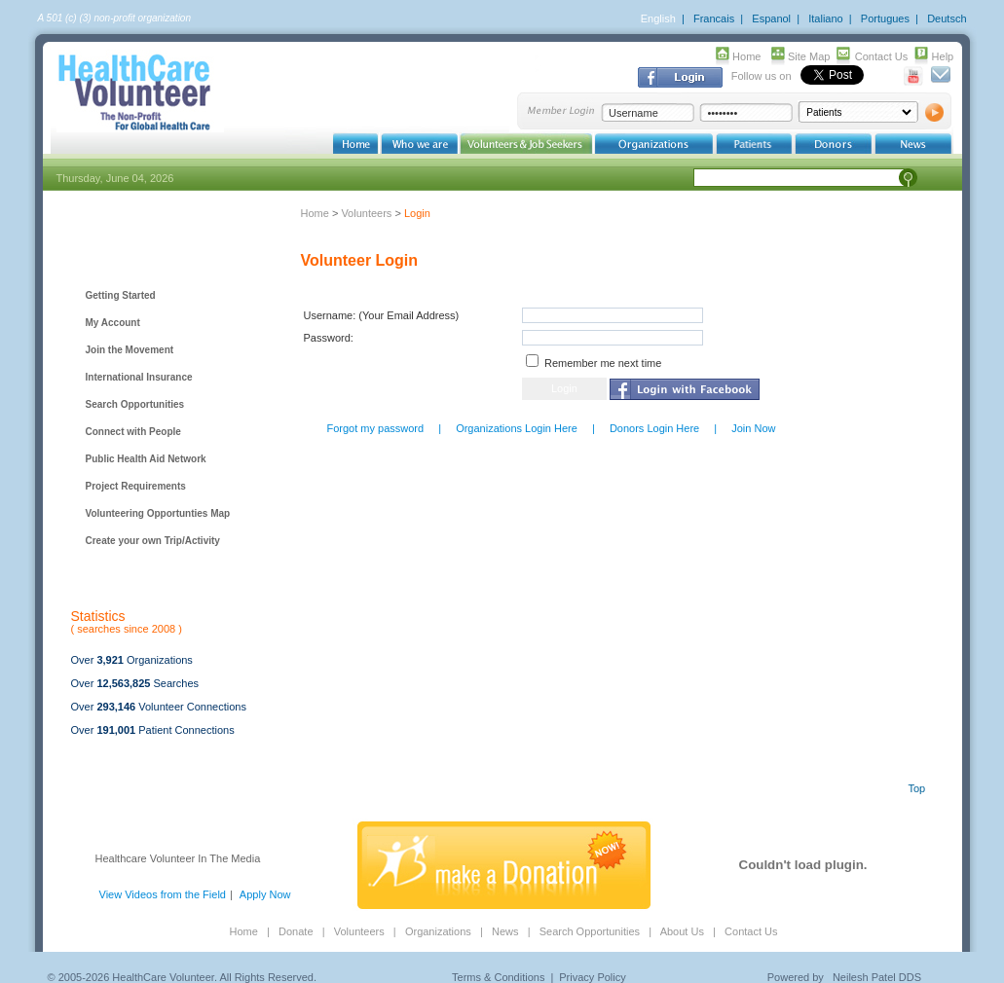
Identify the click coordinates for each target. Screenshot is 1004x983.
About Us (682, 931)
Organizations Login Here (516, 428)
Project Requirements (136, 486)
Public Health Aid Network (146, 459)
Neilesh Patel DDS (877, 977)
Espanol (771, 18)
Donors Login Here (654, 428)
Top (917, 788)
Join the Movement (130, 350)
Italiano (825, 18)
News (505, 931)
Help (943, 56)
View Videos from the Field (162, 894)
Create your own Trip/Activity (153, 540)
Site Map (809, 56)
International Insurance (139, 377)
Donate (296, 931)
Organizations (438, 931)
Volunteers (366, 213)
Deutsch (946, 18)
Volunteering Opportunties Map (158, 513)
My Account (113, 322)
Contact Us (881, 56)
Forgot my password (376, 428)
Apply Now (265, 894)
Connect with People (133, 431)
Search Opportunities (135, 404)
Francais (713, 18)
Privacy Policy (592, 977)
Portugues (885, 18)
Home (746, 56)
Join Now (753, 428)
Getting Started (121, 295)
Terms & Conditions (498, 977)
